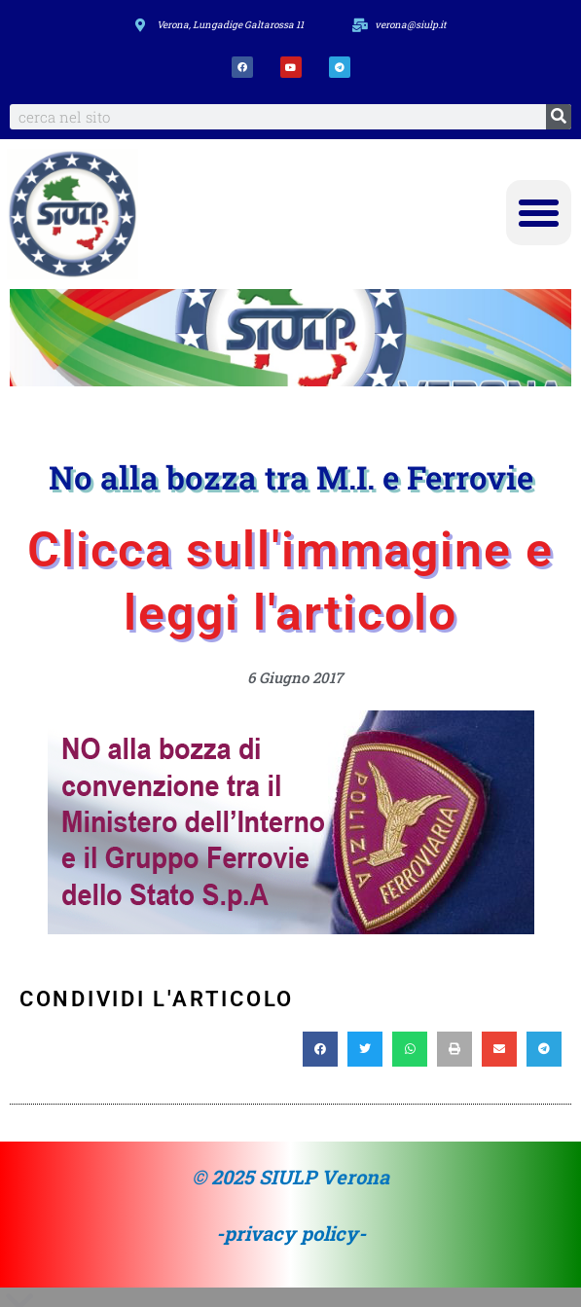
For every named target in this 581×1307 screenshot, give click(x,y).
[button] (539, 213)
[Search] (558, 116)
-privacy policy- (291, 1233)
